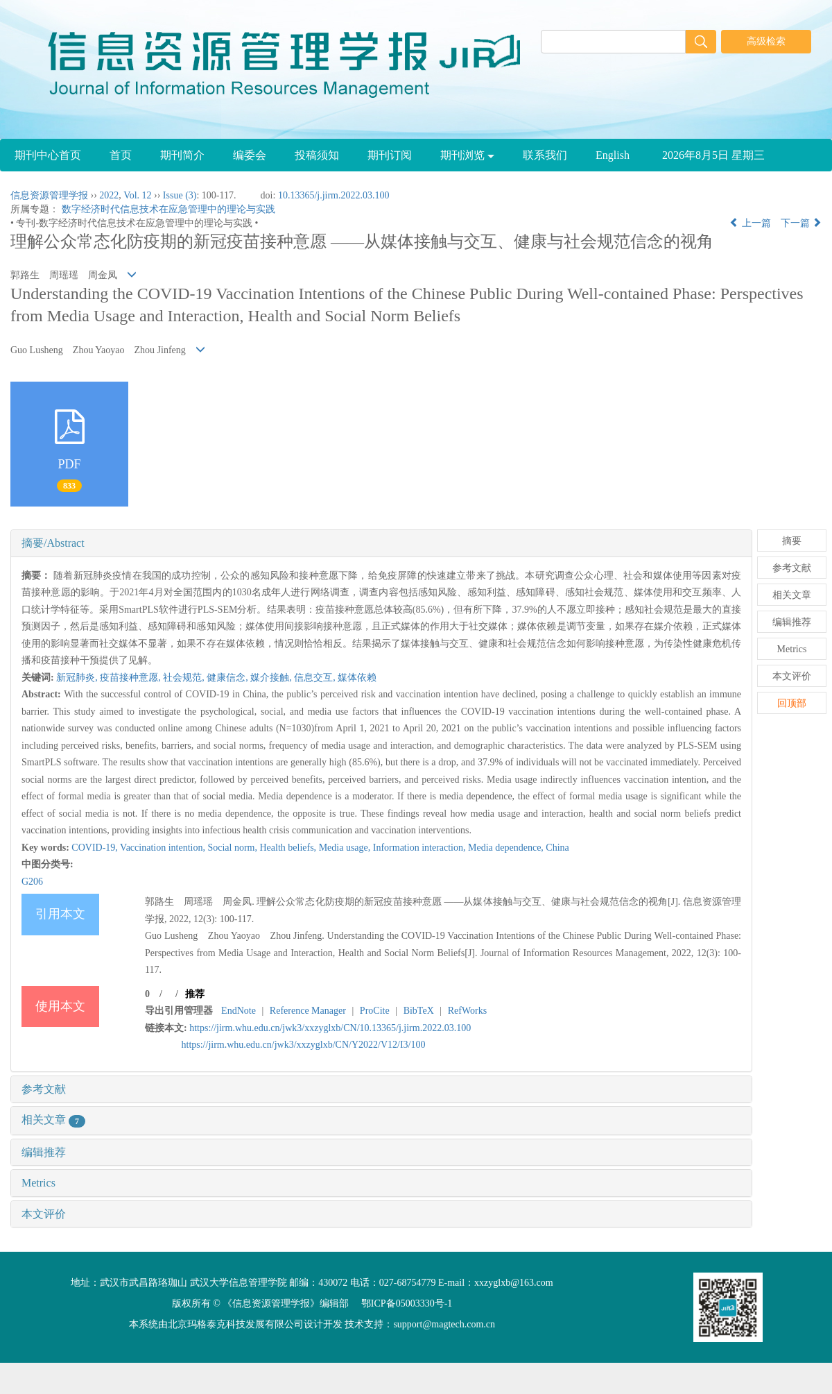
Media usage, (346, 847)
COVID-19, (95, 847)
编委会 (249, 155)
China (557, 847)
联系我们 (545, 155)
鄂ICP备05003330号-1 (406, 1303)
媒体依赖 (357, 677)
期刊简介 (182, 155)
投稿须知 (317, 155)
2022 (109, 195)
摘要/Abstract (53, 543)
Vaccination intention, (163, 847)
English (613, 155)
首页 (121, 155)
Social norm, (233, 847)
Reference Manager (308, 1010)
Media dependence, (507, 847)
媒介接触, (272, 677)
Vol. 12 (137, 195)
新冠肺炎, (78, 677)
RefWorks (467, 1010)
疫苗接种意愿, (131, 677)
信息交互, (316, 677)
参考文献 (43, 1089)
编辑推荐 (43, 1152)
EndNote (238, 1010)
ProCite (375, 1010)
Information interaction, (420, 847)
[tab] (381, 543)
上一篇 (750, 223)
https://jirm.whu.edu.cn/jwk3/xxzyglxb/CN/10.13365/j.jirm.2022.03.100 (330, 1028)
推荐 (195, 994)
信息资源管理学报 (49, 195)
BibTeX (419, 1010)
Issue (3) (180, 195)
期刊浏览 (467, 155)
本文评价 (43, 1214)
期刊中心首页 (48, 155)
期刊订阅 (389, 155)
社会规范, (185, 677)
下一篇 (801, 223)
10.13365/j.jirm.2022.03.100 (334, 195)
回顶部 (791, 703)
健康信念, (228, 677)
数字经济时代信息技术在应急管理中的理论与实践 (168, 209)
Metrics (38, 1183)
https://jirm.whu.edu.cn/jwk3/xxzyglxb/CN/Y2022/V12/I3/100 (304, 1044)
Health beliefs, (288, 847)
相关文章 (53, 1119)
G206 (32, 881)
